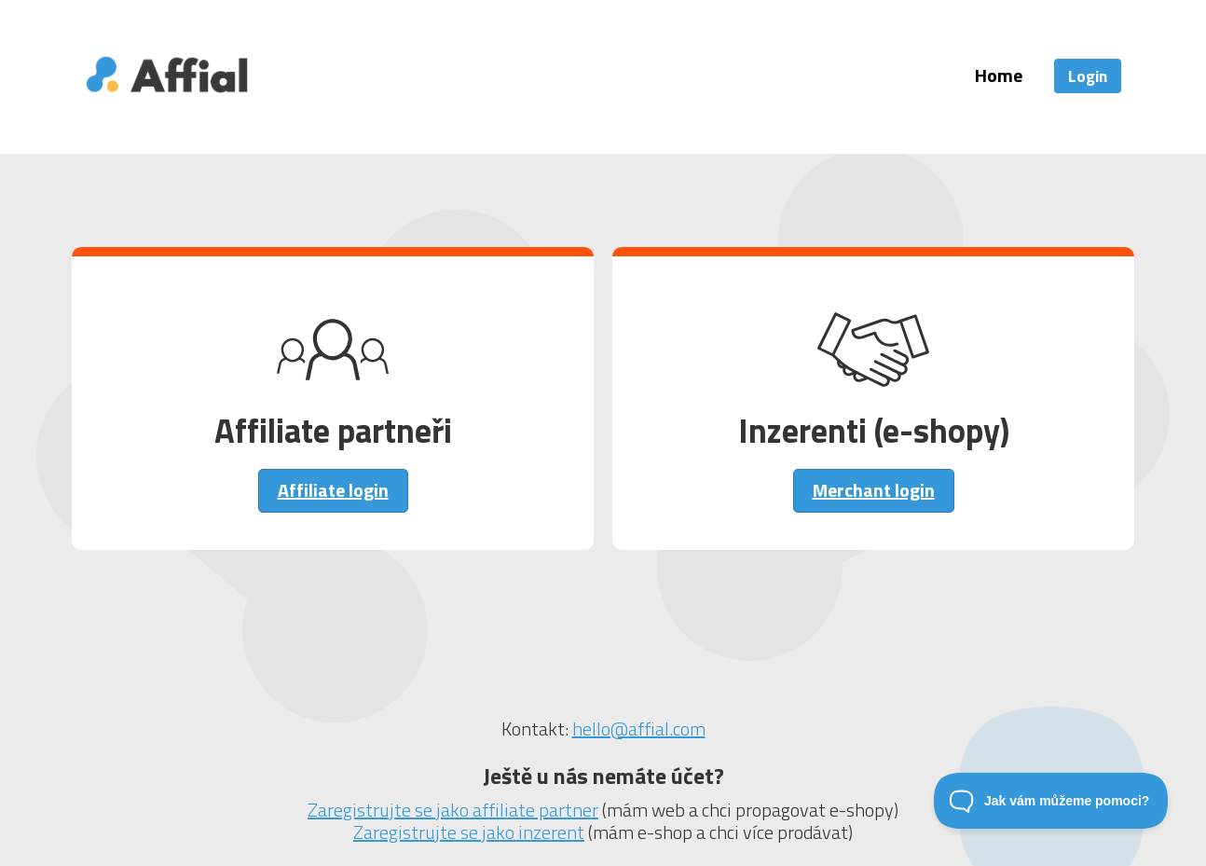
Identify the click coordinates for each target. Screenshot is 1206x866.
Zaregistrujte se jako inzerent (468, 832)
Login (1087, 76)
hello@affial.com (639, 728)
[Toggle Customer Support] (1051, 801)
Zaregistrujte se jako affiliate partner (453, 809)
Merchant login (874, 489)
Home (998, 75)
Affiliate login (333, 489)
